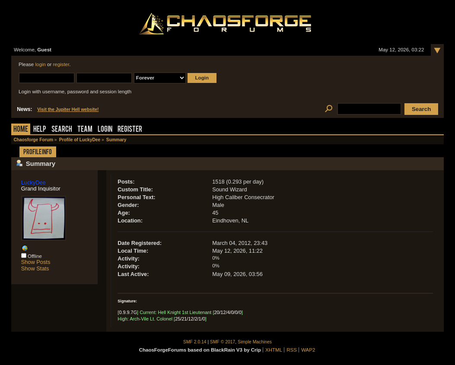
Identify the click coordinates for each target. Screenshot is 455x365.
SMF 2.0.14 (195, 342)
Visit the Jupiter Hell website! (68, 109)
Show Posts (36, 262)
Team (84, 130)
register (61, 64)
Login (105, 130)
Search (61, 130)
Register (130, 130)
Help (39, 130)
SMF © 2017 (222, 342)
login (40, 64)
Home (20, 130)
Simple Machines (255, 342)
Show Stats (35, 268)
